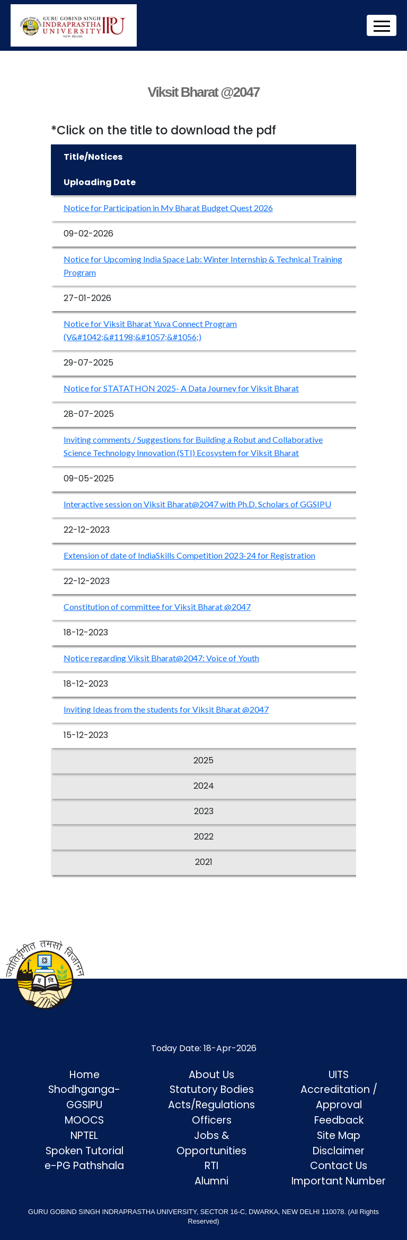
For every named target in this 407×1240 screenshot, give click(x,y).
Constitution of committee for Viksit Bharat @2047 (157, 606)
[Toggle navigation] (381, 25)
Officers (212, 1120)
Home (84, 1075)
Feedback (339, 1120)
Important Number (338, 1181)
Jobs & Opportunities (211, 1143)
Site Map (338, 1135)
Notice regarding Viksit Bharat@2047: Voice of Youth (161, 658)
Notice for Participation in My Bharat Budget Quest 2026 (168, 208)
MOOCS (84, 1120)
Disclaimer (339, 1151)
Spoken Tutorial (84, 1151)
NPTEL (84, 1135)
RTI (211, 1166)
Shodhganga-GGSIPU (84, 1097)
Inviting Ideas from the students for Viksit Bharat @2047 (166, 709)
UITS (339, 1075)
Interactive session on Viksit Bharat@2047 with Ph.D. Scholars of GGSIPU (197, 504)
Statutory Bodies (212, 1089)
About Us (211, 1075)
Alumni (211, 1181)
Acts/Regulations (211, 1105)
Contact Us (338, 1166)
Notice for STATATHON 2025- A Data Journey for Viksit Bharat (181, 388)
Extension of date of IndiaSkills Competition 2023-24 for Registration (189, 555)
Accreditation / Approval (338, 1097)
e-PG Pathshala (84, 1166)
